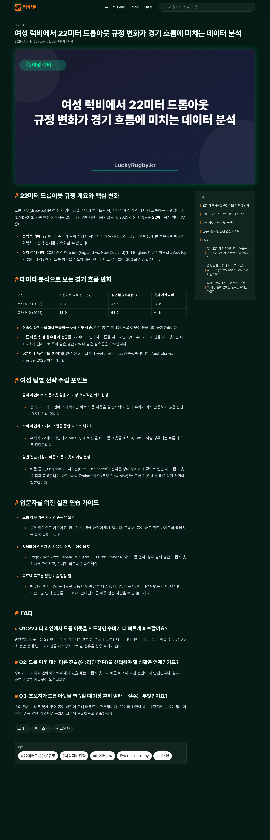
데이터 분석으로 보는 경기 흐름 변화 (223, 214)
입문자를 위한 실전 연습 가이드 (220, 231)
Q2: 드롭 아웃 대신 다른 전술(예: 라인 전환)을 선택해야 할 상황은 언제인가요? (227, 270)
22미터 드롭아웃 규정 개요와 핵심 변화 (225, 205)
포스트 (135, 7)
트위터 (22, 728)
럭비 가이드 (119, 7)
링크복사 (63, 728)
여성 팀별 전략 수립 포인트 (218, 222)
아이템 (148, 7)
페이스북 (42, 728)
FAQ (205, 240)
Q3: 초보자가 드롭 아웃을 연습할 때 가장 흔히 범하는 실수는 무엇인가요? (227, 287)
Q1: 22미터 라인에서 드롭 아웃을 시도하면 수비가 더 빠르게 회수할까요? (228, 253)
